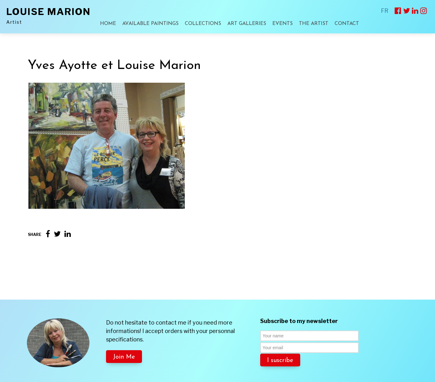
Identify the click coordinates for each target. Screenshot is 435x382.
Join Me (124, 324)
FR (384, 10)
